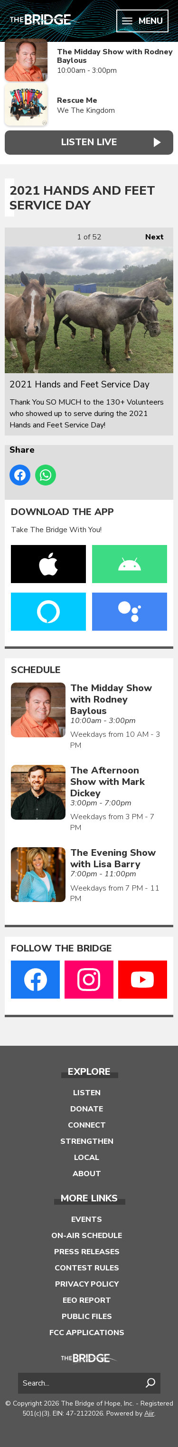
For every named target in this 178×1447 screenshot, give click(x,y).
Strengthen (86, 1141)
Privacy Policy (87, 1284)
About (87, 1174)
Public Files (87, 1316)
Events (86, 1219)
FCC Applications (86, 1333)
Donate (86, 1109)
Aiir (149, 1413)
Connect (87, 1125)
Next (150, 235)
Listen (87, 1093)
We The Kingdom (86, 110)
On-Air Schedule (86, 1235)
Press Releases (87, 1252)
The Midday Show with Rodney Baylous (115, 56)
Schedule (36, 670)
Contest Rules (87, 1268)
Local (86, 1157)
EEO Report (87, 1300)
